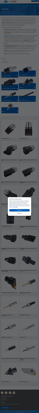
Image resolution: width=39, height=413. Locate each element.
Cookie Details (15, 207)
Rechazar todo (19, 213)
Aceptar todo (19, 210)
